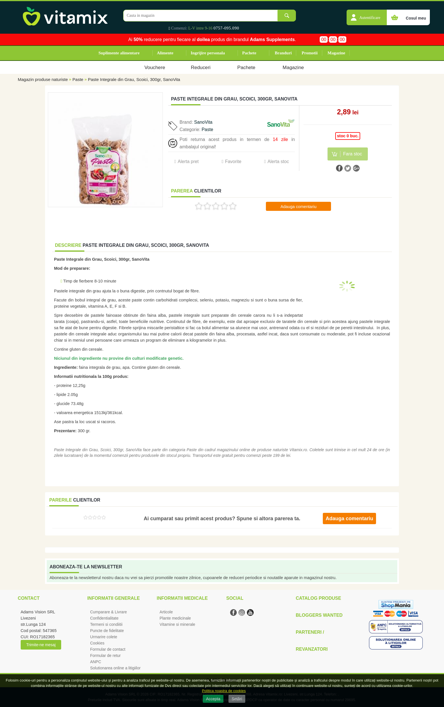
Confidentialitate (104, 618)
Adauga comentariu (298, 206)
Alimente (165, 53)
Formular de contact (107, 649)
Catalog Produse (318, 598)
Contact (29, 598)
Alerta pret (188, 161)
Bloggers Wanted (319, 615)
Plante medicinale (175, 618)
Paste (77, 79)
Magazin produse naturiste (43, 79)
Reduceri (200, 67)
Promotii (309, 53)
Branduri (283, 53)
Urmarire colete (103, 637)
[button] (367, 14)
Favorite (233, 161)
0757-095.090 (226, 28)
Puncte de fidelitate (107, 630)
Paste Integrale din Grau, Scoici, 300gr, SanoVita (134, 79)
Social (234, 598)
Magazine (336, 53)
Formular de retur (105, 655)
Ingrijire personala (208, 53)
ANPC (95, 661)
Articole (166, 612)
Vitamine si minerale (177, 624)
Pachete (249, 53)
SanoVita (203, 122)
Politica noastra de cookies (224, 691)
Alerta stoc (278, 161)
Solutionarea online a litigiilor (115, 668)
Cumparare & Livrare (108, 612)
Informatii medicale (182, 598)
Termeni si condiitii (106, 624)
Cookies (97, 643)
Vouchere (154, 67)
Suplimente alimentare (119, 53)
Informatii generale (113, 598)
